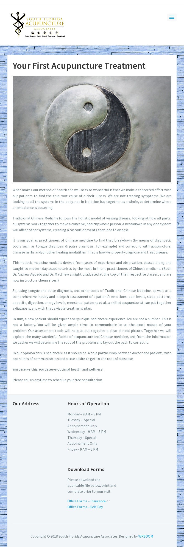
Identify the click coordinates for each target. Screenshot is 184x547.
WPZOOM (145, 536)
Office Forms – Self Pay (85, 506)
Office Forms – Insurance (86, 501)
